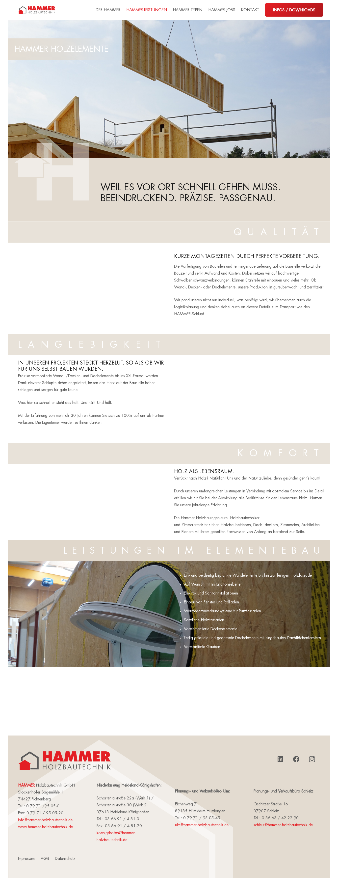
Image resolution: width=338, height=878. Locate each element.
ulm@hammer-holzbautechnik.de (202, 825)
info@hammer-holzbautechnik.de (45, 820)
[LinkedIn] (280, 759)
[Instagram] (312, 759)
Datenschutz (65, 859)
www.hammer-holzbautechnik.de (45, 827)
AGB (45, 859)
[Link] (36, 10)
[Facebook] (296, 759)
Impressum (26, 859)
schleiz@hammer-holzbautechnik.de (283, 825)
